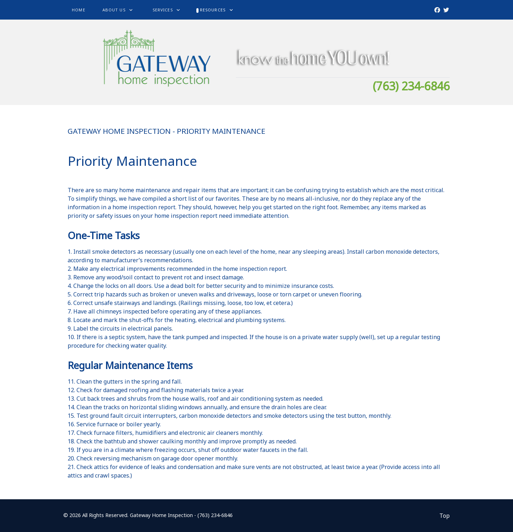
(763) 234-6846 (411, 86)
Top (444, 516)
